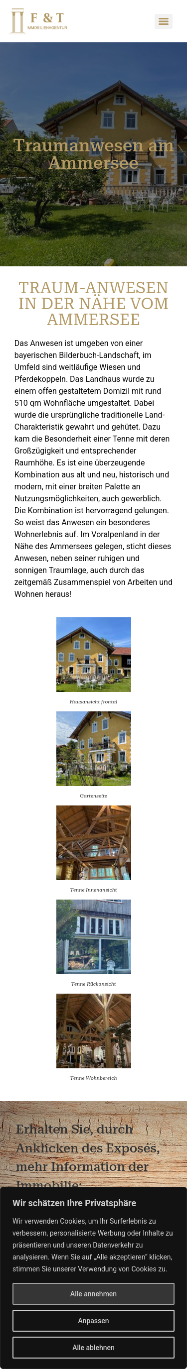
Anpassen (93, 1321)
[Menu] (164, 21)
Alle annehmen (93, 1294)
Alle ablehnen (93, 1348)
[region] (93, 1278)
